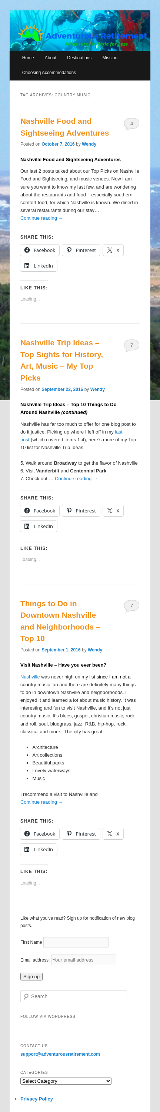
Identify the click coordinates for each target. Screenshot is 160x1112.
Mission (109, 57)
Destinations (79, 57)
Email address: (35, 960)
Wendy (89, 144)
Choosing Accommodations (49, 72)
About (50, 57)
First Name (31, 942)
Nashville (30, 677)
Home (28, 57)
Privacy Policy (36, 1099)
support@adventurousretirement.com (60, 1054)
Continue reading (41, 218)
